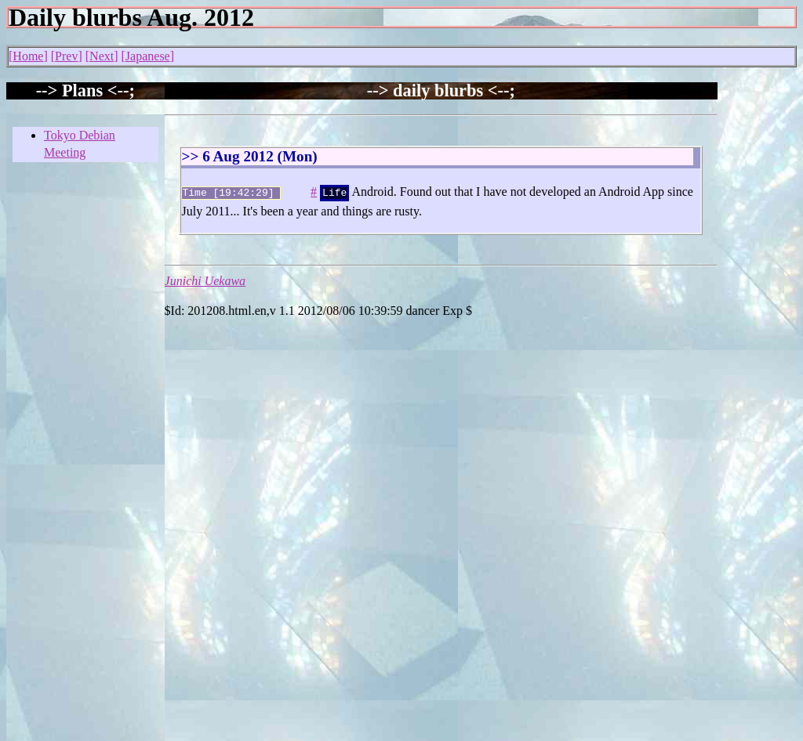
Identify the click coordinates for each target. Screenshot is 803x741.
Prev (66, 56)
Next (101, 56)
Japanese (147, 56)
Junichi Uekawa (205, 279)
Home (28, 56)
